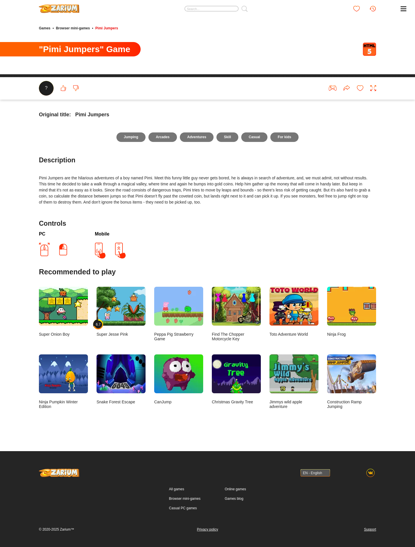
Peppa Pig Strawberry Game (178, 314)
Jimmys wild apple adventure (293, 382)
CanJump (178, 380)
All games (176, 489)
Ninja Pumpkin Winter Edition (63, 382)
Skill (227, 138)
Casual (254, 138)
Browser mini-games (73, 28)
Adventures (196, 138)
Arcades (162, 138)
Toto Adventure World (293, 312)
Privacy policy (207, 529)
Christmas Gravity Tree (236, 380)
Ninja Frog (351, 312)
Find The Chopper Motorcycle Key (236, 314)
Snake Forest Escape (121, 380)
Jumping (130, 138)
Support (370, 529)
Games (44, 28)
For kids (285, 138)
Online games (235, 489)
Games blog (234, 499)
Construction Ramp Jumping (351, 382)
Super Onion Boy (63, 312)
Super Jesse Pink (121, 312)
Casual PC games (183, 508)
